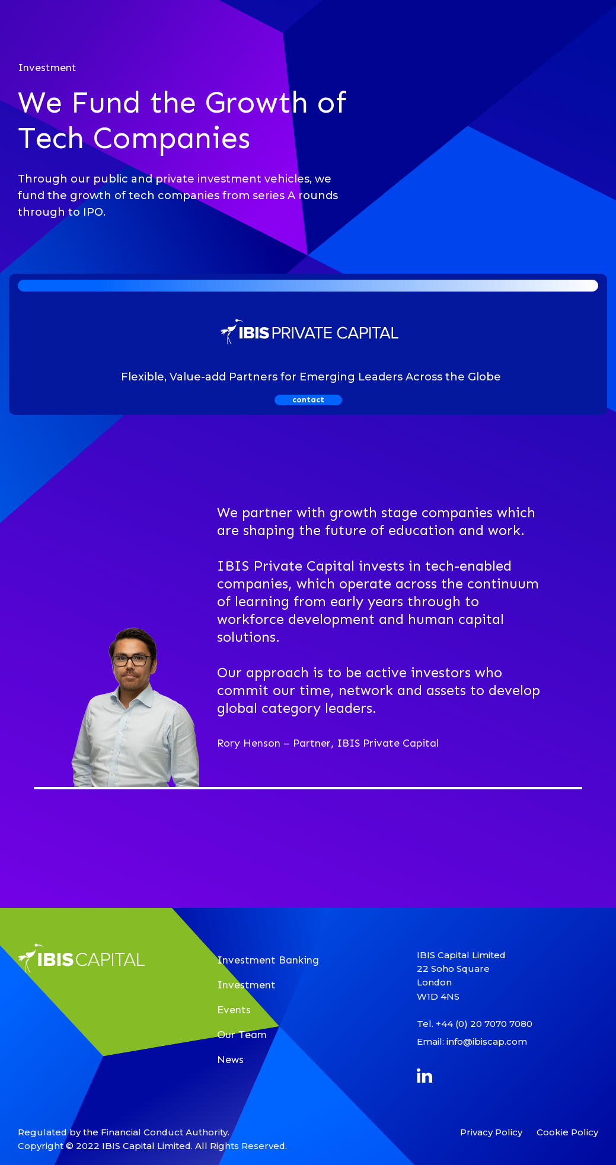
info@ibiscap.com (486, 1041)
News (230, 1059)
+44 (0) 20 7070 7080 (484, 1023)
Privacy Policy (491, 1132)
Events (234, 1009)
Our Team (242, 1034)
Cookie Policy (567, 1132)
